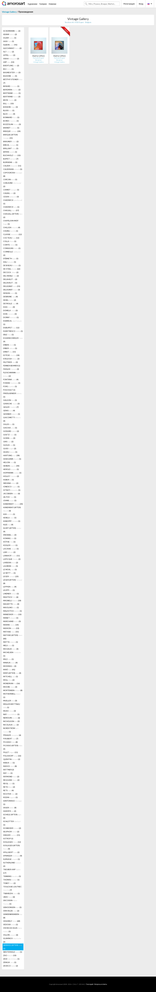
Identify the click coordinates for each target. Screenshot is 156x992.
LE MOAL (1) (10, 569)
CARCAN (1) (10, 179)
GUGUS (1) (9, 445)
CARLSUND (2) (12, 184)
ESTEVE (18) (11, 355)
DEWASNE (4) (10, 296)
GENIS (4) (9, 410)
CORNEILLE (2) (11, 253)
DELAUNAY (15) (11, 286)
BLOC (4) (9, 114)
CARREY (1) (11, 190)
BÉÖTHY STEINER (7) (12, 81)
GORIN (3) (9, 438)
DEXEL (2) (9, 300)
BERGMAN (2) (11, 90)
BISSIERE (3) (10, 107)
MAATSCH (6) (10, 597)
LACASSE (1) (11, 549)
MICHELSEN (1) (12, 654)
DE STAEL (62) (11, 269)
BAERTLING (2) (11, 65)
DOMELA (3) (10, 310)
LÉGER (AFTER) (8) (12, 581)
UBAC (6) (9, 897)
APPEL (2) (9, 55)
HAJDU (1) (10, 452)
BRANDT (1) (11, 128)
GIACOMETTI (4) (12, 419)
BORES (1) (11, 121)
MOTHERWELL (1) (11, 695)
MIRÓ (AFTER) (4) (12, 673)
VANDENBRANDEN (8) (12, 916)
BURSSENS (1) (10, 162)
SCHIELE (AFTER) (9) (12, 816)
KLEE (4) (8, 524)
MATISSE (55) (11, 632)
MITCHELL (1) (10, 676)
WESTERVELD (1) (12, 952)
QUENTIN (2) (11, 759)
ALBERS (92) (10, 45)
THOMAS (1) (11, 880)
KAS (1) (9, 514)
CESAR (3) (11, 197)
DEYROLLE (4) (10, 303)
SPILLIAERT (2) (11, 852)
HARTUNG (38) (11, 455)
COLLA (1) (9, 241)
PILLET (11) (10, 752)
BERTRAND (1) (12, 93)
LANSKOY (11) (11, 556)
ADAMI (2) (10, 34)
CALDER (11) (12, 166)
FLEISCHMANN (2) (11, 374)
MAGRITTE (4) (11, 604)
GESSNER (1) (11, 414)
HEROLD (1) (11, 469)
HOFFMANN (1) (12, 473)
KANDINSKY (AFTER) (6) (12, 509)
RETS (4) (8, 790)
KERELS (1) (9, 518)
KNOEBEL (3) (9, 535)
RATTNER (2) (8, 770)
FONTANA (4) (10, 379)
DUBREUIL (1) (12, 322)
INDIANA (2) (10, 483)
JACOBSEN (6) (11, 493)
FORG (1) (10, 386)
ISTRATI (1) (11, 490)
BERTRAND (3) (11, 96)
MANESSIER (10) (12, 614)
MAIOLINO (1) (11, 607)
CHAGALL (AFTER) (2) (13, 215)
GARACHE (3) (11, 403)
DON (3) (10, 314)
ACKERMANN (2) (11, 31)
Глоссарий (89, 984)
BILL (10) (8, 103)
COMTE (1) (10, 245)
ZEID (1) (11, 959)
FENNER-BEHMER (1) (11, 365)
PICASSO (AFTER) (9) (12, 747)
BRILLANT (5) (10, 148)
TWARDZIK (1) (11, 893)
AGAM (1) (9, 38)
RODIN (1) (10, 797)
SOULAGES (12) (12, 842)
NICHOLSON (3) (11, 721)
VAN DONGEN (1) (12, 907)
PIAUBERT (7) (10, 738)
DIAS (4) (9, 307)
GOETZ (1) (9, 435)
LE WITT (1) (9, 573)
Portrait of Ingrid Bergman (38, 59)
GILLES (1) (8, 424)
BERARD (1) (11, 86)
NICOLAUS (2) (11, 725)
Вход (141, 4)
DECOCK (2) (10, 272)
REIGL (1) (8, 783)
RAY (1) (8, 773)
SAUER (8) (9, 807)
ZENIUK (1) (9, 962)
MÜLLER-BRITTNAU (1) (11, 705)
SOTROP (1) (8, 838)
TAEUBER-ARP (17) (11, 871)
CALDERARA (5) (12, 169)
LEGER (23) (10, 576)
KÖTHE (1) (9, 542)
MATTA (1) (10, 642)
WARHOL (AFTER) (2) (12, 947)
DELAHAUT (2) (10, 279)
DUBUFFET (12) (11, 328)
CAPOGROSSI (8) (12, 174)
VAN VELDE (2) (11, 911)
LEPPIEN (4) (9, 587)
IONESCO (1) (11, 486)
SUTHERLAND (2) (12, 864)
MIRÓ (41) (9, 669)
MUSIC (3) (9, 711)
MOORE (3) (10, 687)
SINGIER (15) (11, 835)
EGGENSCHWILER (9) (13, 340)
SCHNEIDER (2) (12, 828)
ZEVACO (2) (10, 966)
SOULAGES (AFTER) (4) (11, 847)
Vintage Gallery (9, 12)
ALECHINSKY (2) (12, 48)
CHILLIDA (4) (11, 227)
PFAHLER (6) (12, 735)
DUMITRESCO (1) (13, 331)
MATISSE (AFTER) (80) (12, 637)
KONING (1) (9, 538)
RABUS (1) (9, 763)
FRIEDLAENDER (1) (12, 395)
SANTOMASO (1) (12, 802)
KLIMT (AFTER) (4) (12, 530)
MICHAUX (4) (10, 649)
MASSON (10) (11, 628)
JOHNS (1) (9, 500)
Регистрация (129, 4)
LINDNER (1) (11, 593)
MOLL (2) (8, 680)
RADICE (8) (10, 766)
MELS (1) (8, 645)
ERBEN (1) (9, 345)
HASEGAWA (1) (12, 459)
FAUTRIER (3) (10, 362)
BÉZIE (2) (9, 100)
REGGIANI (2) (11, 780)
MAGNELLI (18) (12, 600)
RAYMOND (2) (11, 776)
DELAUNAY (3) (11, 290)
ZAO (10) (9, 955)
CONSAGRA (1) (11, 248)
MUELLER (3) (10, 700)
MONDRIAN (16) (11, 683)
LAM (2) (9, 552)
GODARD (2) (11, 431)
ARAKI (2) (11, 58)
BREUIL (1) (10, 145)
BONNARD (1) (11, 117)
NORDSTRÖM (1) (11, 730)
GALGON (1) (10, 400)
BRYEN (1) (10, 152)
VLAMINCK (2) (12, 940)
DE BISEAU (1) (12, 265)
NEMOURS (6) (11, 718)
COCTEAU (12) (11, 238)
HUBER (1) (8, 480)
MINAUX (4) (10, 663)
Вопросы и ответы (100, 984)
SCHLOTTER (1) (11, 823)
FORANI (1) (11, 383)
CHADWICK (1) (12, 202)
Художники (32, 4)
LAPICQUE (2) (11, 559)
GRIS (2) (8, 441)
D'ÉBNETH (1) (10, 258)
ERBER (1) (10, 348)
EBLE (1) (8, 334)
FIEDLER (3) (11, 369)
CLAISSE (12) (12, 234)
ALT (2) (8, 52)
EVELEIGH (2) (11, 359)
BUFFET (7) (10, 159)
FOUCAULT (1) (9, 390)
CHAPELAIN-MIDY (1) (10, 222)
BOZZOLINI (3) (12, 124)
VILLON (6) (10, 935)
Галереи (43, 4)
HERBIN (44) (11, 466)
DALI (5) (9, 262)
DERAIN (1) (10, 293)
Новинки (52, 4)
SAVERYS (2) (9, 811)
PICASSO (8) (10, 742)
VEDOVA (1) (10, 924)
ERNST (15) (9, 352)
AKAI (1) (8, 41)
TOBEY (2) (9, 883)
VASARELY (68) (11, 921)
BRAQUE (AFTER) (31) (10, 136)
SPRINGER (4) (12, 856)
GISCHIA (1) (10, 428)
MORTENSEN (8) (12, 690)
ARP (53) (8, 62)
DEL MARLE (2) (11, 276)
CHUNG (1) (10, 231)
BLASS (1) (8, 110)
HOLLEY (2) (11, 476)
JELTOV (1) (9, 497)
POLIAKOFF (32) (12, 756)
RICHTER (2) (10, 794)
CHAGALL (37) (11, 210)
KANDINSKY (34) (13, 504)
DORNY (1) (11, 317)
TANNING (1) (12, 876)
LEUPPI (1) (9, 590)
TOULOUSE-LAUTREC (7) (12, 888)
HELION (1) (9, 462)
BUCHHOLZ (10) (11, 155)
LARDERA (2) (10, 562)
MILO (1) (8, 659)
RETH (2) (9, 787)
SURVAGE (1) (11, 859)
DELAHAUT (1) (10, 283)
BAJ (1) (8, 69)
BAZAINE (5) (10, 76)
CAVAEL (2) (9, 193)
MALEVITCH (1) (12, 611)
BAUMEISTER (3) (11, 72)
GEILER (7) (11, 407)
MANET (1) (10, 618)
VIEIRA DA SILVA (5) (12, 929)
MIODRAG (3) (9, 666)
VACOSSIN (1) (10, 902)
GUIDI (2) (9, 448)
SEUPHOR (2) (11, 831)
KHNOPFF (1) (11, 521)
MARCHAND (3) (12, 621)
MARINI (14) (11, 625)
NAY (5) (11, 714)
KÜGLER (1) (10, 545)
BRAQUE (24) (11, 131)
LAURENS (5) (10, 566)
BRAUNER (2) (11, 141)
